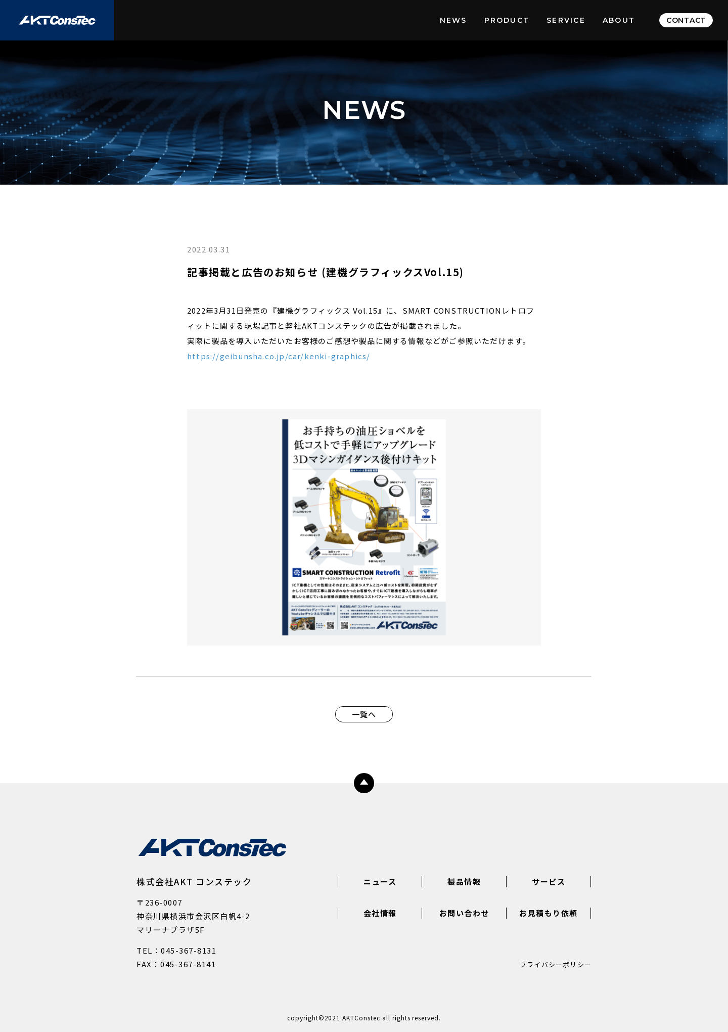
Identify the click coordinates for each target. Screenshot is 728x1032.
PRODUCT (507, 20)
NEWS (453, 20)
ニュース (379, 881)
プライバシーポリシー (556, 964)
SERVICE (566, 20)
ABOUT (619, 20)
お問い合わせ (464, 913)
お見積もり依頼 (548, 913)
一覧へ (364, 714)
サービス (548, 881)
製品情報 (464, 881)
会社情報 (380, 913)
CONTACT (686, 20)
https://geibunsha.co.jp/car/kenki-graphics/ (279, 356)
